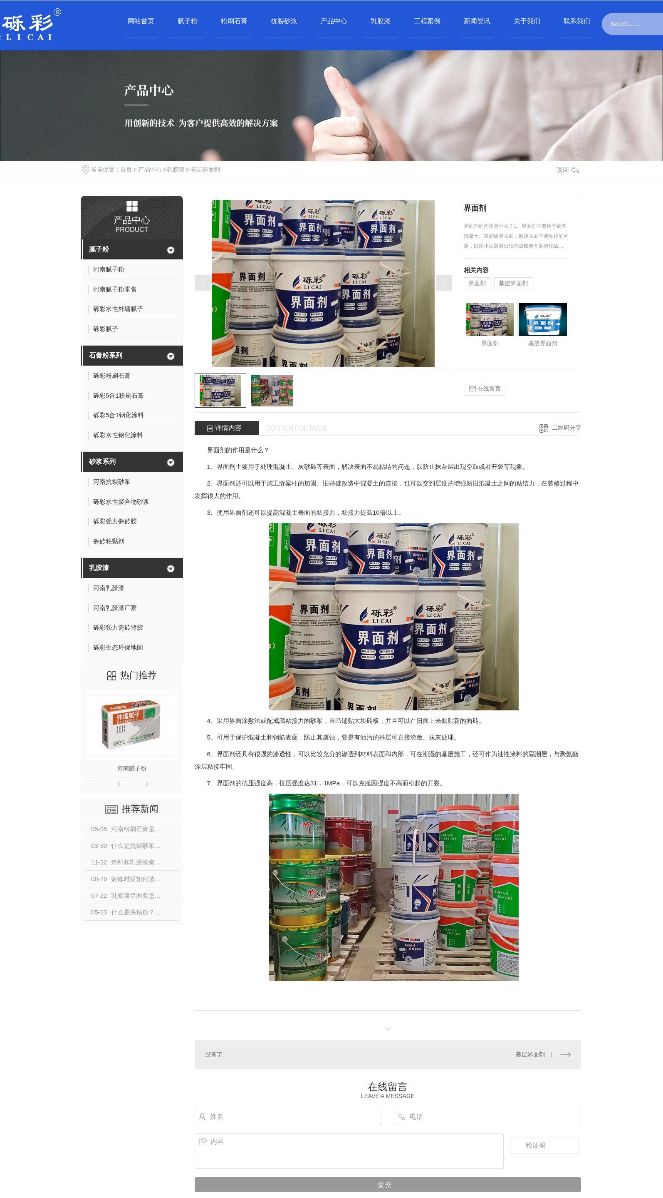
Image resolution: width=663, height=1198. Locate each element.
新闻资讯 (477, 21)
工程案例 (427, 21)
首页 (126, 169)
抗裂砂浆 (284, 21)
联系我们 (577, 21)
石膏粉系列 (105, 355)
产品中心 (334, 21)
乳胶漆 (381, 21)
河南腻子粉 (131, 768)
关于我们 (527, 21)
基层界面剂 (205, 169)
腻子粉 (188, 21)
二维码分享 (566, 427)
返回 (568, 169)
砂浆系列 (102, 461)
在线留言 (485, 388)
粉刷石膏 (234, 21)
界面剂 (477, 283)
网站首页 (141, 21)
